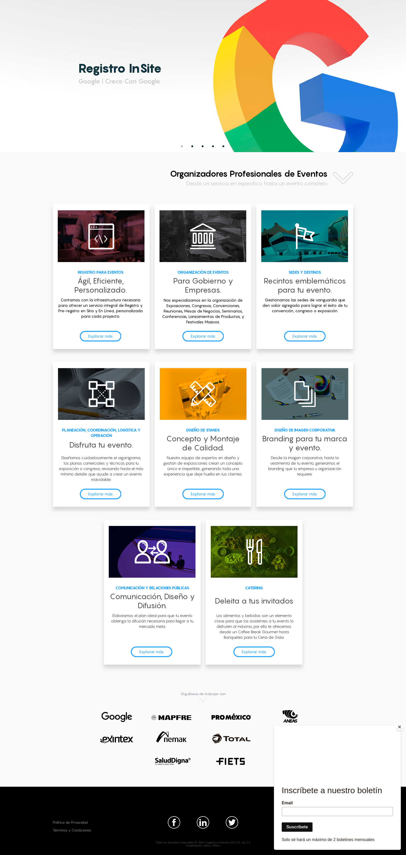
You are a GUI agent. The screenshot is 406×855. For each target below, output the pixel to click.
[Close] (399, 727)
